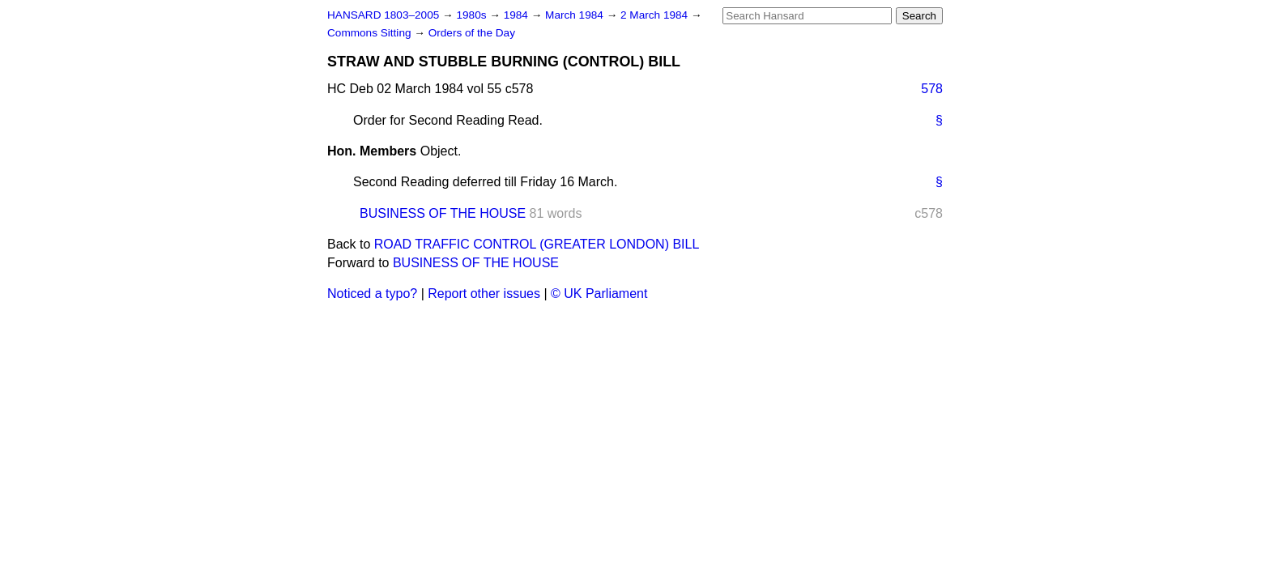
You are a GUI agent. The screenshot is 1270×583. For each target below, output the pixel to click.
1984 (517, 15)
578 (932, 89)
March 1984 (576, 15)
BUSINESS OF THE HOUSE (443, 213)
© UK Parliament (599, 293)
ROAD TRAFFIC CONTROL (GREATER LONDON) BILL (537, 244)
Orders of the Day (471, 33)
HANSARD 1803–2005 (383, 15)
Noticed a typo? (372, 293)
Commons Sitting (370, 33)
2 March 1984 (655, 15)
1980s (472, 15)
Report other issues (484, 293)
